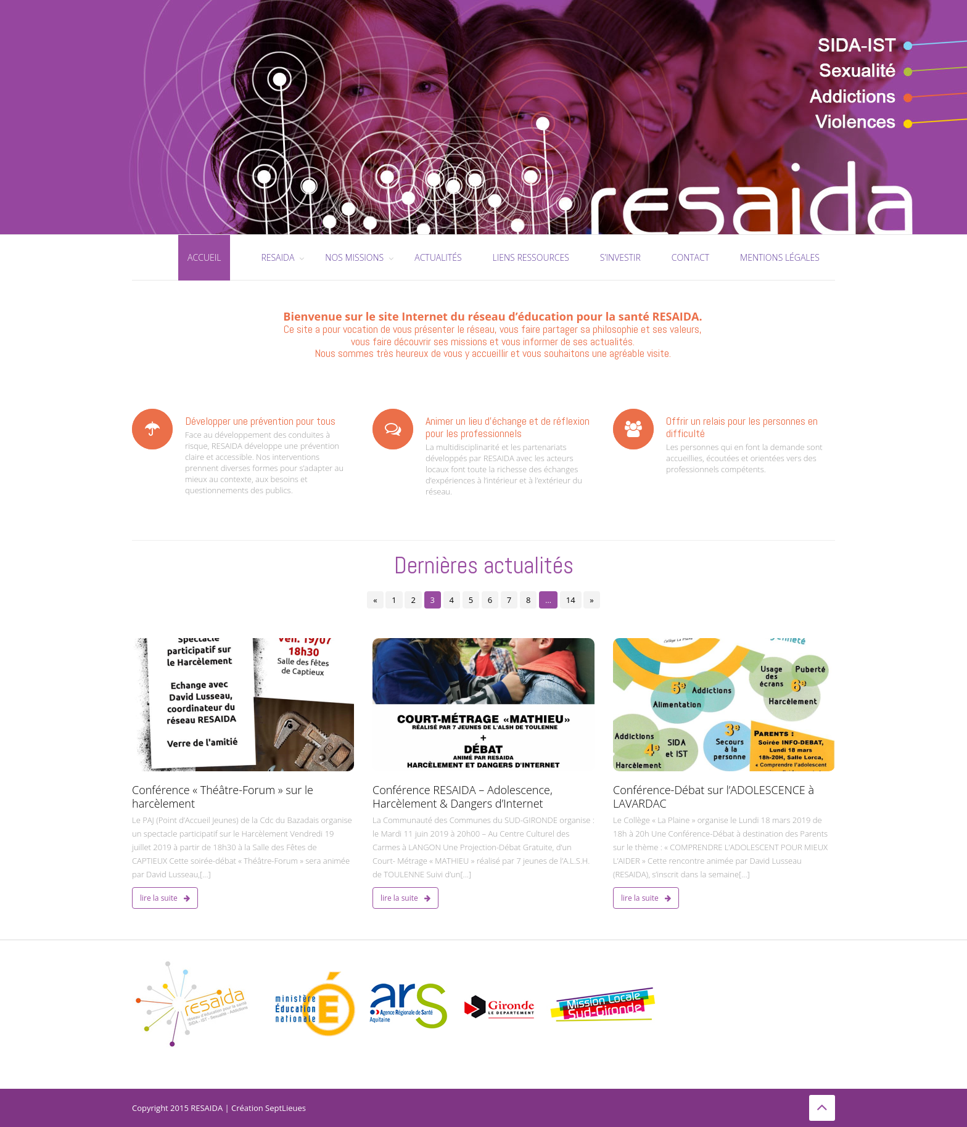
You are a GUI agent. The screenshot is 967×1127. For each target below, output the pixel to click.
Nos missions (354, 257)
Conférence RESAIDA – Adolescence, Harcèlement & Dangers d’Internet (462, 796)
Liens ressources (531, 257)
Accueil (204, 257)
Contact (690, 257)
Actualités (437, 257)
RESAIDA (277, 257)
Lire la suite (165, 898)
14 (570, 599)
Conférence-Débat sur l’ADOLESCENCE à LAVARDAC (713, 796)
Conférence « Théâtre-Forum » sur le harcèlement (222, 796)
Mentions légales (780, 257)
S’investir (620, 257)
